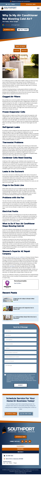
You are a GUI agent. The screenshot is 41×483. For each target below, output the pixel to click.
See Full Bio (17, 283)
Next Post (24, 50)
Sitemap (24, 473)
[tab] (20, 446)
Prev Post (16, 50)
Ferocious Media (28, 471)
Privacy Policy (29, 380)
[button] (38, 8)
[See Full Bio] (21, 283)
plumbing (12, 266)
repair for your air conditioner (18, 257)
